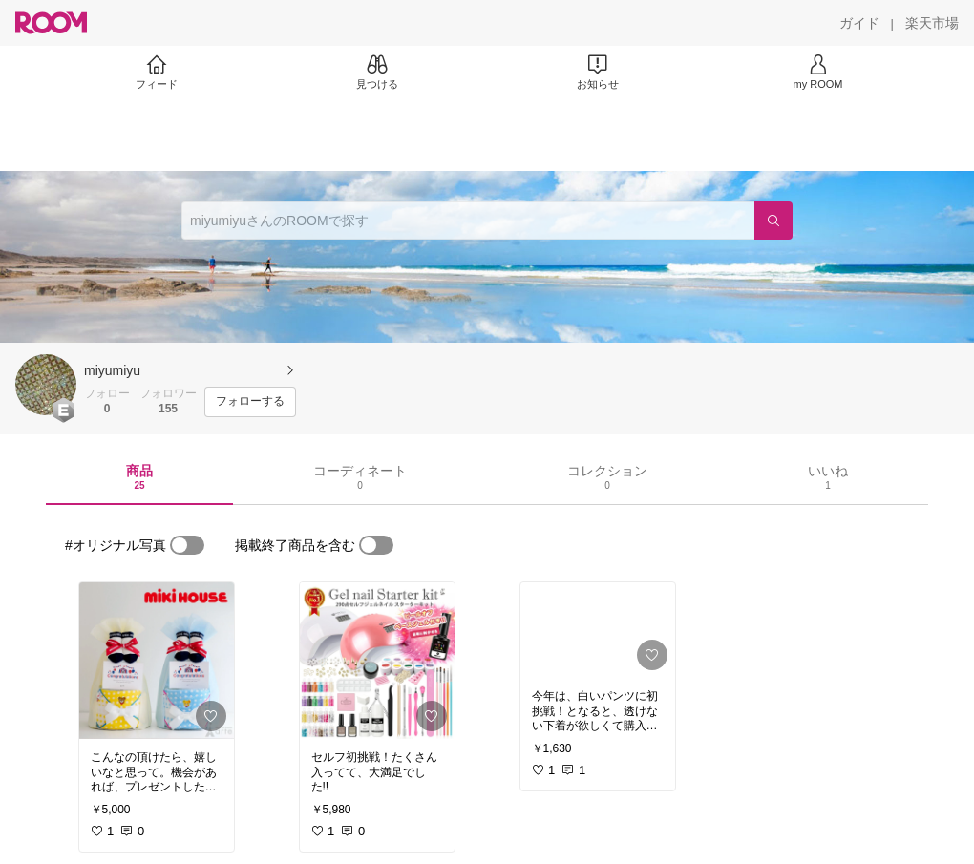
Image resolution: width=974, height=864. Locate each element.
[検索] (773, 220)
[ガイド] (859, 23)
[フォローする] (250, 402)
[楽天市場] (932, 23)
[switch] (187, 545)
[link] (156, 660)
